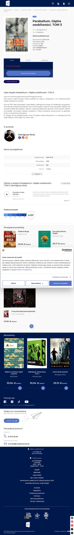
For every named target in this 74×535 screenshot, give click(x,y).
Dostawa (37, 496)
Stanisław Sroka (58, 236)
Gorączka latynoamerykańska (23, 311)
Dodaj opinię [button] (66, 183)
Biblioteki (37, 472)
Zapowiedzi (37, 475)
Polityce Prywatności (24, 269)
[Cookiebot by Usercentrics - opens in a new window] (63, 250)
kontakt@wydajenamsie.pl (16, 444)
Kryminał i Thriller (26, 10)
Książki (16, 10)
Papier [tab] (12, 60)
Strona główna (8, 10)
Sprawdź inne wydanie (28, 73)
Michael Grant (37, 376)
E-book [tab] (28, 60)
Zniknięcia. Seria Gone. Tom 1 (37, 373)
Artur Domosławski (17, 314)
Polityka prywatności (37, 493)
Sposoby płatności (37, 499)
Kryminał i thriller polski (40, 10)
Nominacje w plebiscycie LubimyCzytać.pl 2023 (37, 480)
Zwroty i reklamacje (37, 501)
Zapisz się (12, 421)
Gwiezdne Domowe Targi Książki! (37, 483)
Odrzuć (13, 283)
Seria (34, 16)
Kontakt (37, 488)
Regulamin (37, 490)
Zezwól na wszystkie (60, 283)
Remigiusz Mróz (42, 29)
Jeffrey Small (22, 234)
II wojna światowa (11, 81)
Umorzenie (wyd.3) (60, 372)
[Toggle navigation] (53, 3)
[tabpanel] (13, 363)
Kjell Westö (14, 376)
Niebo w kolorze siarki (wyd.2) (14, 373)
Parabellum (40, 32)
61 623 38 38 (11, 437)
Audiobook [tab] (44, 60)
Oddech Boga (23, 231)
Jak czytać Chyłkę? (37, 478)
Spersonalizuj (37, 283)
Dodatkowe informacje (60, 277)
